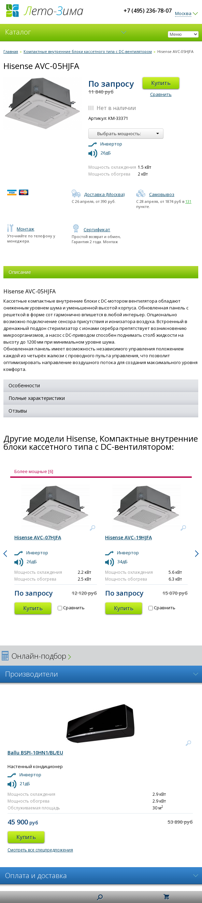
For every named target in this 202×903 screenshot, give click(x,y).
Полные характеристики (37, 398)
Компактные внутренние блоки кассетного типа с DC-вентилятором (88, 51)
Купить (161, 83)
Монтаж (20, 229)
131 (188, 201)
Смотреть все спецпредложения (40, 850)
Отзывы (18, 410)
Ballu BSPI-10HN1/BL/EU (35, 752)
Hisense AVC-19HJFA (128, 537)
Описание (20, 272)
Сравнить (161, 94)
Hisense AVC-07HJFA (37, 537)
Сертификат (91, 229)
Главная (10, 51)
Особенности (24, 385)
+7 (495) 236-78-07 (148, 10)
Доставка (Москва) (98, 194)
